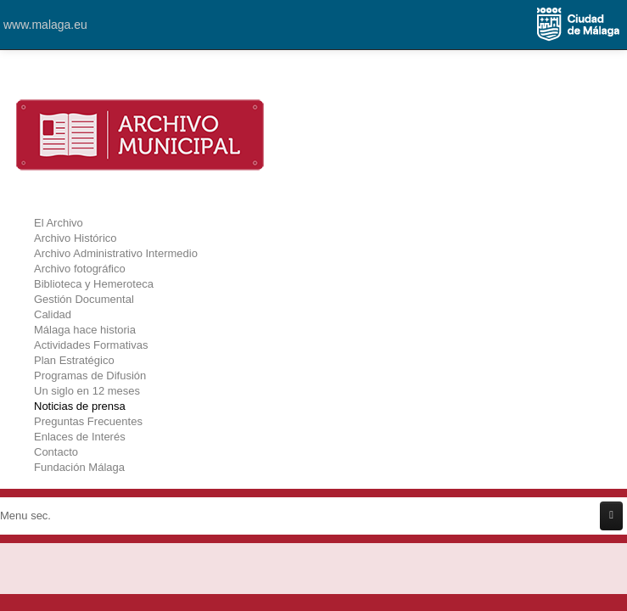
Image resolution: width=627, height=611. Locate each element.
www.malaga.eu (45, 24)
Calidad (52, 314)
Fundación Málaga (79, 467)
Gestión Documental (84, 299)
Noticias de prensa (80, 406)
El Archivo (58, 222)
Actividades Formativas (91, 345)
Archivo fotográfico (80, 268)
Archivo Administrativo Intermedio (116, 253)
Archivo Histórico (75, 238)
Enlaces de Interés (80, 436)
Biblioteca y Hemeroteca (94, 283)
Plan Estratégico (74, 360)
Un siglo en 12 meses (87, 390)
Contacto (56, 452)
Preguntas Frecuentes (88, 421)
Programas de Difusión (90, 375)
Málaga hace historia (85, 329)
